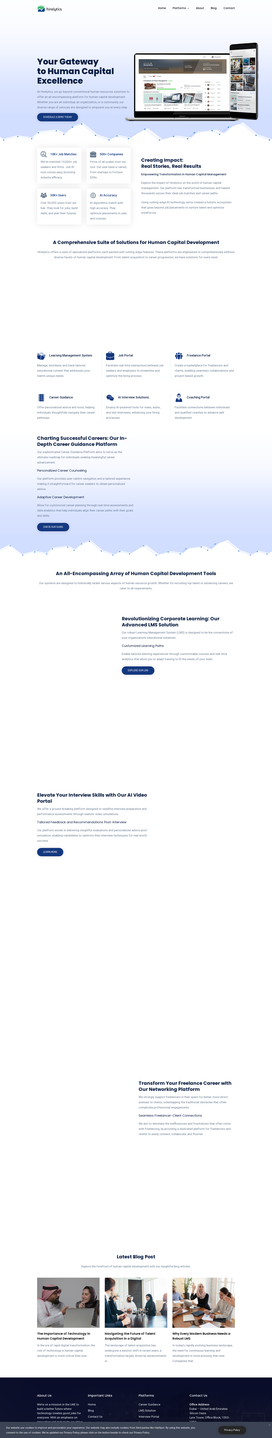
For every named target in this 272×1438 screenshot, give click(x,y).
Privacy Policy (232, 1430)
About (200, 8)
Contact (229, 8)
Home (162, 8)
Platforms (179, 8)
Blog (214, 8)
